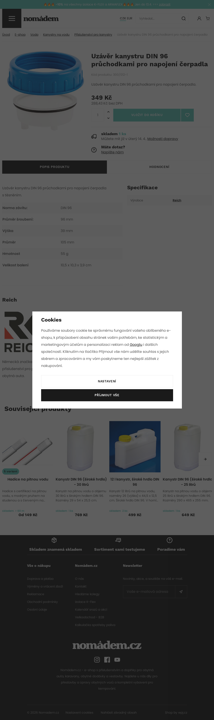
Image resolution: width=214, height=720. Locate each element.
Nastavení (106, 381)
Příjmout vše (106, 395)
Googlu (136, 344)
